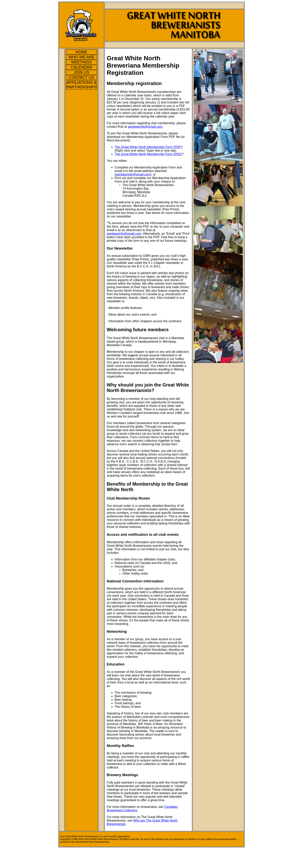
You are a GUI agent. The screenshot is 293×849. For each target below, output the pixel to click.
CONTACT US (81, 77)
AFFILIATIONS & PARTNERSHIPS (81, 84)
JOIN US (81, 72)
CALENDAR (81, 67)
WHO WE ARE (81, 57)
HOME (81, 52)
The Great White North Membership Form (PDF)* (149, 147)
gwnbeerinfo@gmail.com (145, 126)
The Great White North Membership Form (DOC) (149, 154)
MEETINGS (81, 62)
